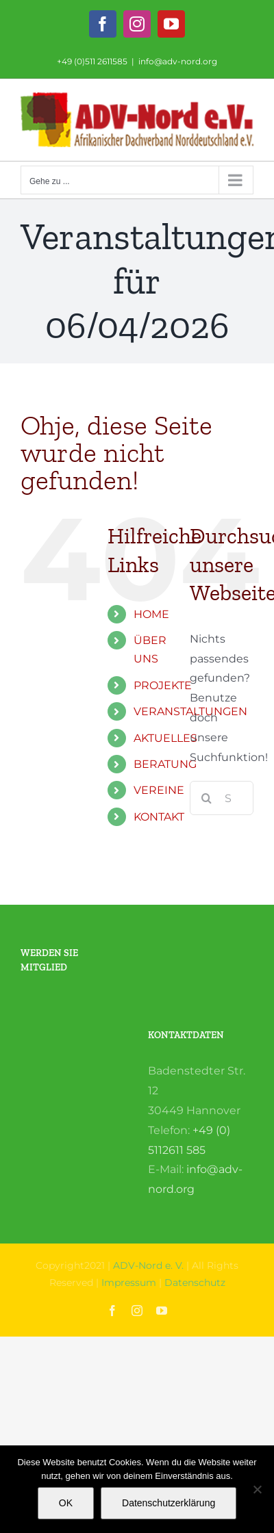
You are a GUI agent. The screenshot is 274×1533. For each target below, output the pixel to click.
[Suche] (207, 798)
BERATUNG (165, 764)
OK (66, 1502)
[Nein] (257, 1489)
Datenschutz (194, 1282)
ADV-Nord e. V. (148, 1265)
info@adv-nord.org (177, 61)
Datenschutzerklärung (168, 1502)
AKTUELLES (165, 738)
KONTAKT (159, 816)
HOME (151, 614)
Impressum (128, 1282)
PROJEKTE (163, 685)
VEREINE (159, 790)
